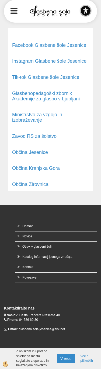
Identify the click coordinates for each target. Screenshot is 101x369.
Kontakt (27, 267)
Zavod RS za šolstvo (34, 136)
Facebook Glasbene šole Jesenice (49, 45)
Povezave (29, 277)
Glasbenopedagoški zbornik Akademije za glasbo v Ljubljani (46, 96)
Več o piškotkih (86, 358)
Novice (27, 236)
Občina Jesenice (30, 152)
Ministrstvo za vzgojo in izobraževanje (37, 117)
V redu (65, 358)
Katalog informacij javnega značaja (47, 257)
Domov (27, 226)
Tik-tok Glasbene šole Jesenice (45, 77)
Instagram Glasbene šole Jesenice (49, 61)
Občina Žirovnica (30, 184)
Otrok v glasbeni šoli (36, 246)
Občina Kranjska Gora (36, 168)
